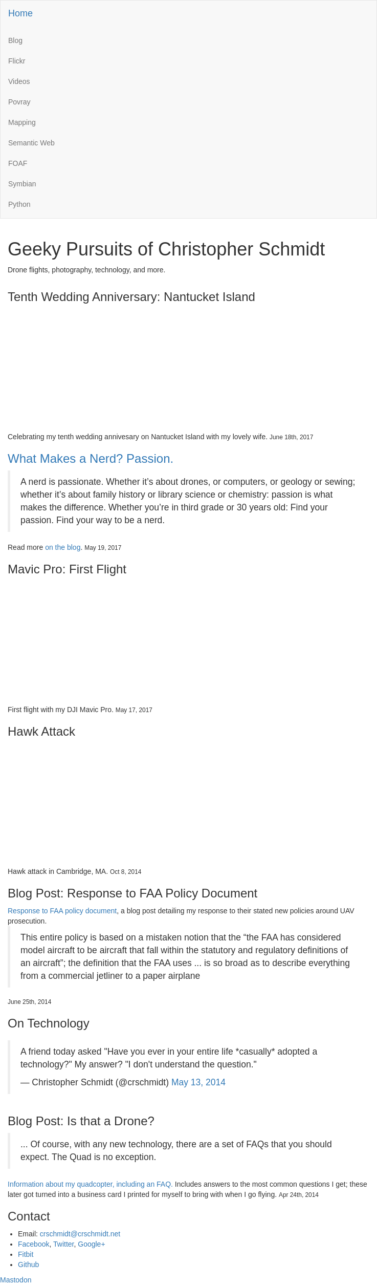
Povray (19, 102)
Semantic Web (31, 143)
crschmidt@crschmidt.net (80, 1234)
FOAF (17, 163)
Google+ (91, 1244)
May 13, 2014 (198, 1082)
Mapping (22, 122)
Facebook (33, 1244)
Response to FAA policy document (62, 911)
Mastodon (15, 1280)
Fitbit (25, 1254)
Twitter (63, 1244)
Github (28, 1264)
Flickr (16, 61)
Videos (19, 81)
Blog (15, 40)
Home (20, 13)
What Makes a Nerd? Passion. (90, 458)
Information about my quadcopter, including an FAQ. (90, 1184)
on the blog (62, 547)
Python (19, 204)
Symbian (22, 184)
